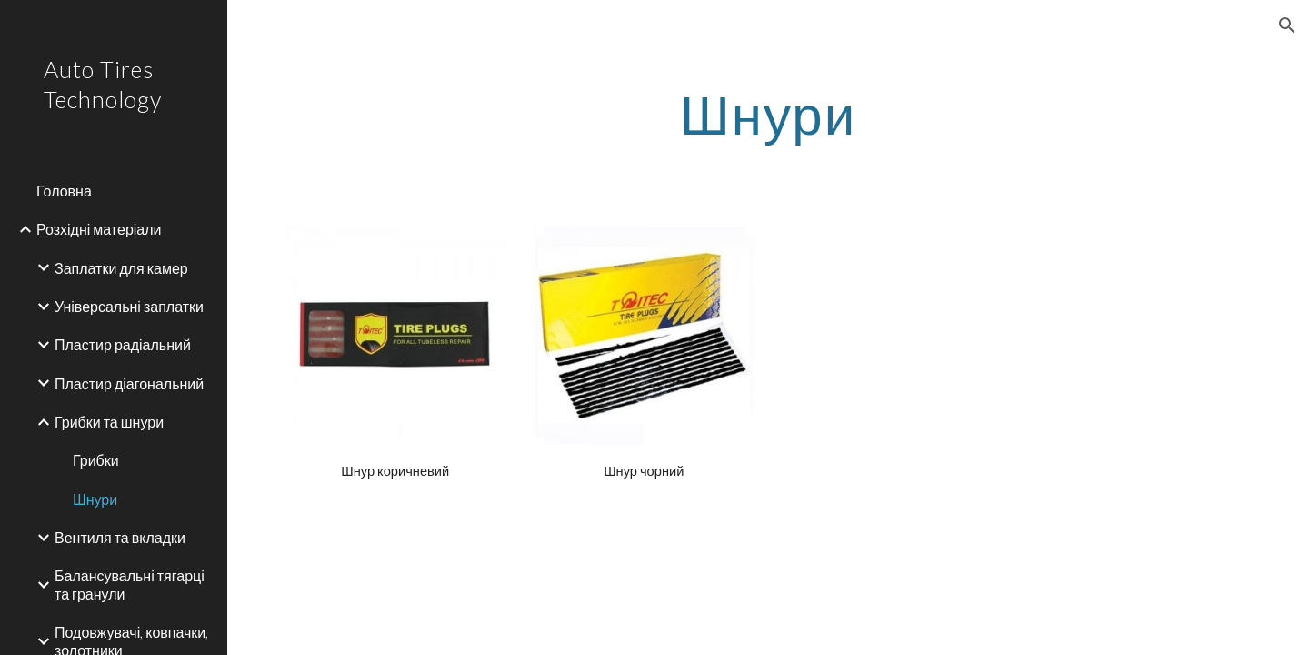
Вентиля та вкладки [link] (120, 537)
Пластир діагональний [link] (129, 383)
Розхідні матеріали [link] (99, 228)
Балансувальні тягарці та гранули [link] (130, 584)
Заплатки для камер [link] (121, 268)
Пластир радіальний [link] (123, 344)
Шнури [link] (95, 499)
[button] (1287, 25)
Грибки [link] (96, 460)
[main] (768, 113)
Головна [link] (64, 190)
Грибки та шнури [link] (109, 421)
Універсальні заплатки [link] (129, 306)
